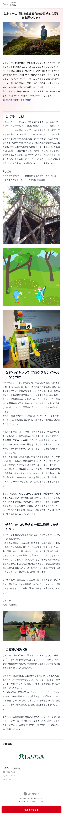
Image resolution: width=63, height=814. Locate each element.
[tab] (6, 107)
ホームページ (11, 779)
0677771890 (10, 775)
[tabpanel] (31, 422)
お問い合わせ (11, 772)
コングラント (23, 801)
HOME (6, 107)
